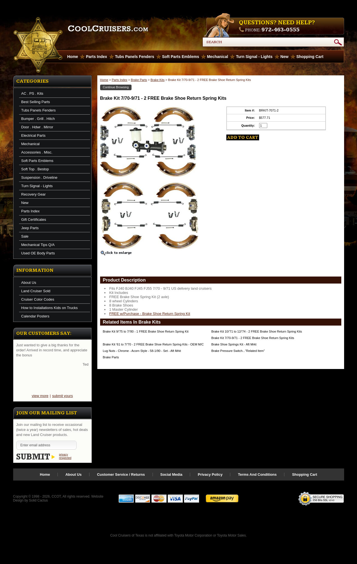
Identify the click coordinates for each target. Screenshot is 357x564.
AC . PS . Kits (32, 93)
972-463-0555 (280, 29)
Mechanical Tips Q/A (38, 245)
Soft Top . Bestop (35, 169)
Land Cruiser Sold (35, 291)
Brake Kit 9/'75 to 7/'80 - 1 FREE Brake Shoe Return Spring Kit (146, 331)
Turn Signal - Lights (254, 56)
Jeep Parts (30, 228)
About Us (28, 282)
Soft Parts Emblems (180, 56)
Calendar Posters (35, 316)
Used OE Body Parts (38, 253)
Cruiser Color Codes (37, 299)
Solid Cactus (38, 500)
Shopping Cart (309, 56)
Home (104, 80)
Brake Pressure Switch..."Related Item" (238, 350)
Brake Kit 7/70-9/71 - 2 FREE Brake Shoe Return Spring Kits (252, 338)
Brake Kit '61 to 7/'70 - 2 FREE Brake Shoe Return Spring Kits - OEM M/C (153, 344)
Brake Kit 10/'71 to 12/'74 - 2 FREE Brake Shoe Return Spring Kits (256, 331)
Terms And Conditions (257, 474)
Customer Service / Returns (121, 474)
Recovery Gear (33, 194)
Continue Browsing (116, 87)
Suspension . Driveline (39, 177)
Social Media (171, 474)
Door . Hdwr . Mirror (37, 127)
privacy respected (65, 456)
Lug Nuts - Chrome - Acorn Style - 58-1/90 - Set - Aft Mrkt (142, 350)
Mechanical (217, 56)
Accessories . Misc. (36, 152)
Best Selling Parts (35, 102)
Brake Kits (158, 80)
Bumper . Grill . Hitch (38, 119)
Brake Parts (139, 80)
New (284, 56)
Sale (25, 236)
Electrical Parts (33, 135)
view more (40, 396)
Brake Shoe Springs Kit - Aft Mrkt (234, 344)
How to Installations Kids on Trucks (49, 308)
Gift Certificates (33, 219)
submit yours (62, 396)
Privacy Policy (210, 474)
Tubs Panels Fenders (134, 56)
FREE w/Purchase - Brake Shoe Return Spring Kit (149, 314)
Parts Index (96, 56)
